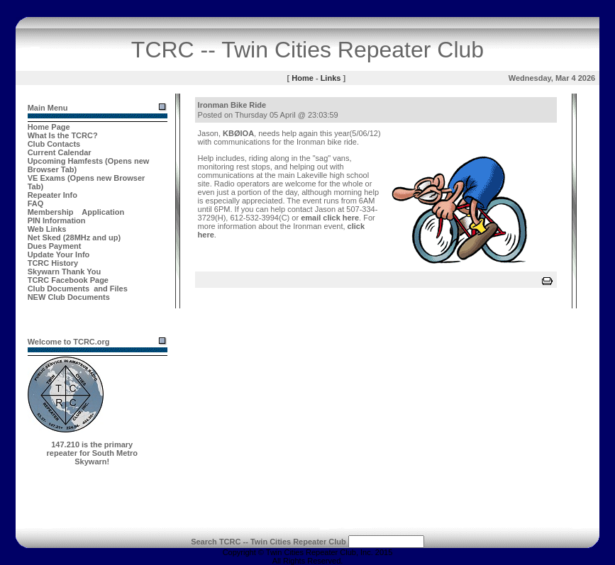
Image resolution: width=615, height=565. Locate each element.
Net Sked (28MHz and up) (74, 237)
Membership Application (76, 212)
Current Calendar (60, 152)
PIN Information (57, 220)
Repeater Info (52, 195)
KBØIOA (238, 133)
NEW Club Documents (69, 297)
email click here (330, 217)
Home (303, 78)
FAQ (36, 203)
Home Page (49, 127)
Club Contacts (54, 144)
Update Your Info (59, 254)
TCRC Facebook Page (68, 280)
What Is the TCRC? (63, 135)
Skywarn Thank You (64, 271)
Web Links (47, 229)
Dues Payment (55, 246)
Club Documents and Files (78, 288)
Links (331, 78)
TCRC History (53, 263)
